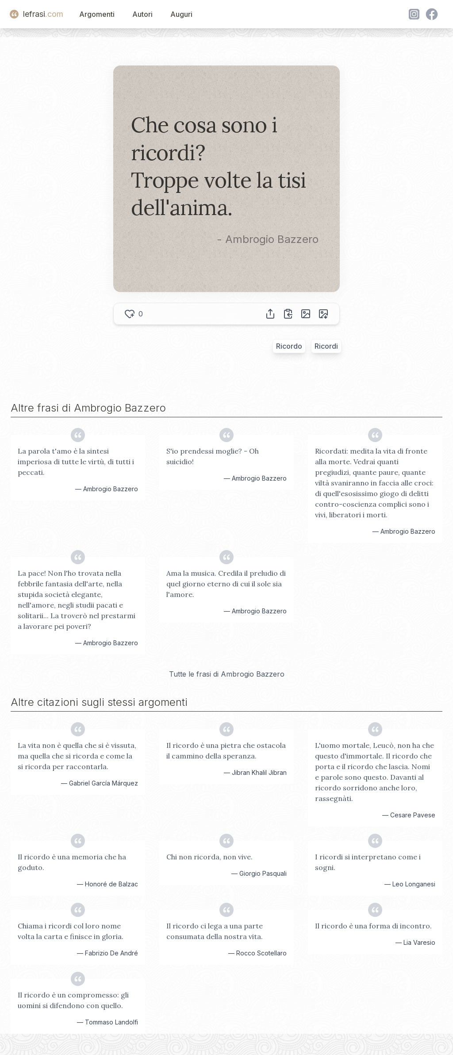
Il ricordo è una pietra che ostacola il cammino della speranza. (226, 750)
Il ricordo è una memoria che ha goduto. (72, 862)
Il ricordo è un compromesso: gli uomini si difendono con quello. (73, 1000)
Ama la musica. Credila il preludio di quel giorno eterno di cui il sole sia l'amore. (226, 584)
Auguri (181, 14)
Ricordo (289, 346)
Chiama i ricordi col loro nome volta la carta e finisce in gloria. (70, 931)
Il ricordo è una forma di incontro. (373, 925)
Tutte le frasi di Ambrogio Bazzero (226, 674)
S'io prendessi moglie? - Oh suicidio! (212, 456)
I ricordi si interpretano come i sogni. (368, 862)
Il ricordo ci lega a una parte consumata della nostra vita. (214, 931)
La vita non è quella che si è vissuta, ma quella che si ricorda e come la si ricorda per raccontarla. (77, 756)
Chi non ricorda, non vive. (209, 856)
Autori (142, 14)
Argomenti (97, 14)
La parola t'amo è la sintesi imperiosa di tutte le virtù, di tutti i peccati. (76, 462)
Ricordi (326, 346)
